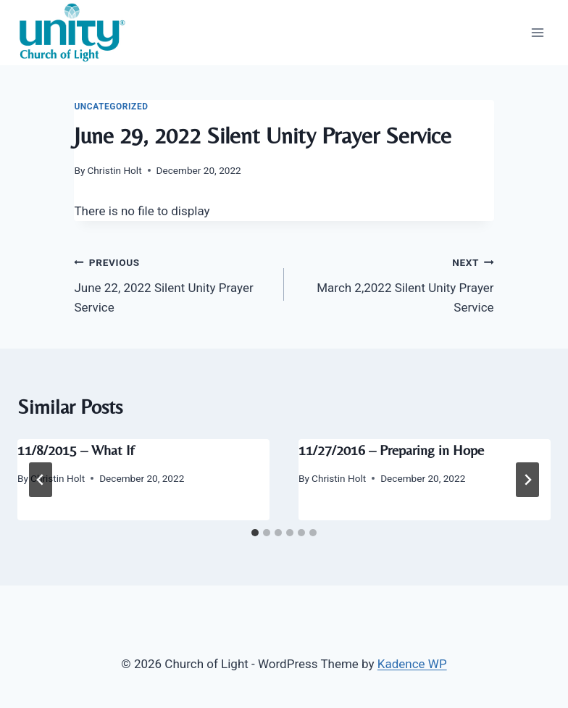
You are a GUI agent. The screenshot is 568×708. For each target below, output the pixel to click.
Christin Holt (115, 170)
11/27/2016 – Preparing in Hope (391, 449)
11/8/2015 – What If (76, 449)
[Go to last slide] (40, 479)
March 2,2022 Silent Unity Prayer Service (395, 283)
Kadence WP (412, 664)
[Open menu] (537, 32)
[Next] (527, 479)
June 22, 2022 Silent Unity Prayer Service (173, 283)
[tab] (255, 532)
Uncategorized (111, 106)
